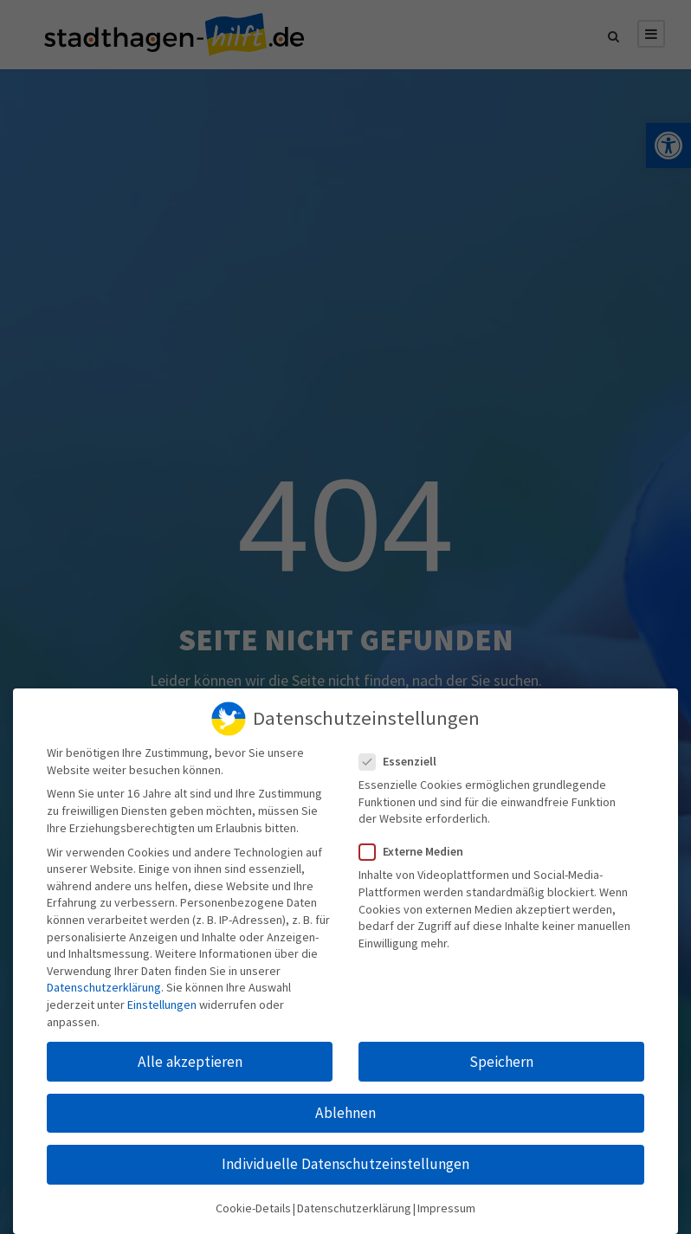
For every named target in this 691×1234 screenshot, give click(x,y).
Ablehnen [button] (345, 1104)
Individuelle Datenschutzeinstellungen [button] (345, 1156)
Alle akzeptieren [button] (190, 1053)
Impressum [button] (446, 1201)
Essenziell (404, 754)
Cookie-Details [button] (253, 1201)
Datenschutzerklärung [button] (354, 1201)
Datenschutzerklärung (104, 980)
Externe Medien (418, 845)
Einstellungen (162, 997)
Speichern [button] (501, 1053)
